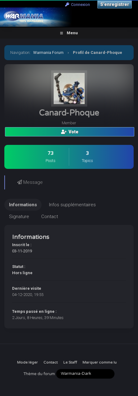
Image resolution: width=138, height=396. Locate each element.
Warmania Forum (48, 52)
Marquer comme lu (99, 362)
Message (30, 182)
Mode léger (27, 362)
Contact (50, 362)
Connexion (77, 4)
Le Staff (70, 362)
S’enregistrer (114, 4)
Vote (69, 131)
